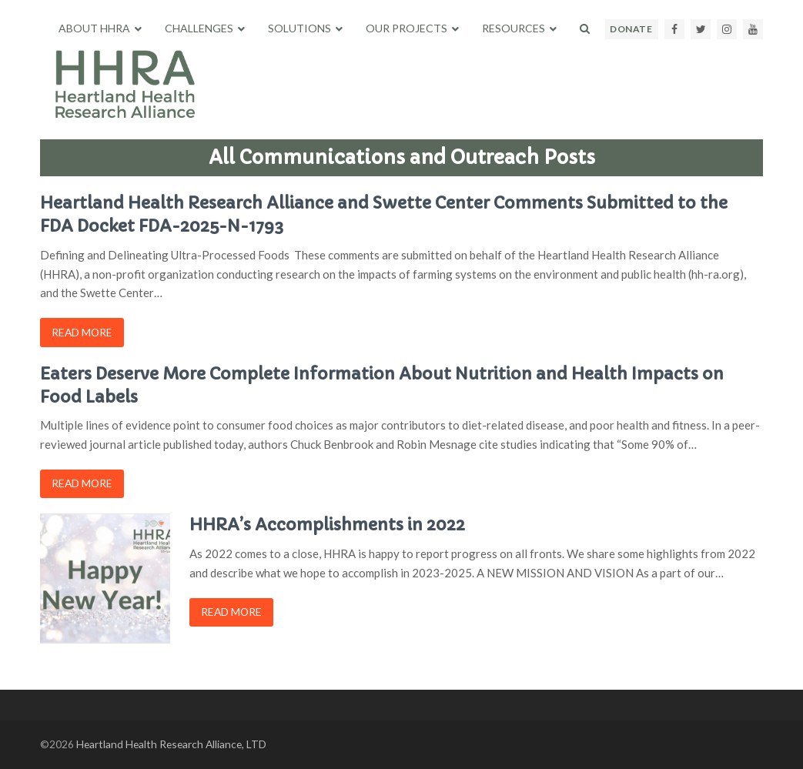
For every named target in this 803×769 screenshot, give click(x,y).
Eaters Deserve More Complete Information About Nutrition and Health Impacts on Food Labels (382, 385)
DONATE (631, 29)
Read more (82, 332)
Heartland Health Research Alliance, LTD (171, 744)
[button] (584, 28)
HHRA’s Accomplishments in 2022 (327, 524)
